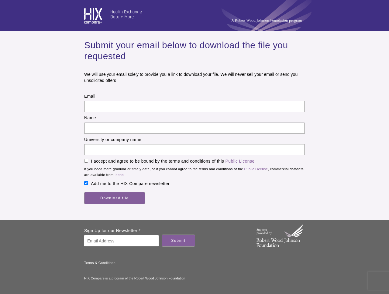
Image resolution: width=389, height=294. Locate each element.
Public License (240, 161)
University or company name (112, 139)
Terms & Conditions (99, 263)
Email (89, 96)
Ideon (119, 175)
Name (90, 117)
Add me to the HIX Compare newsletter (130, 183)
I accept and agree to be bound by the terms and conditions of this (172, 161)
